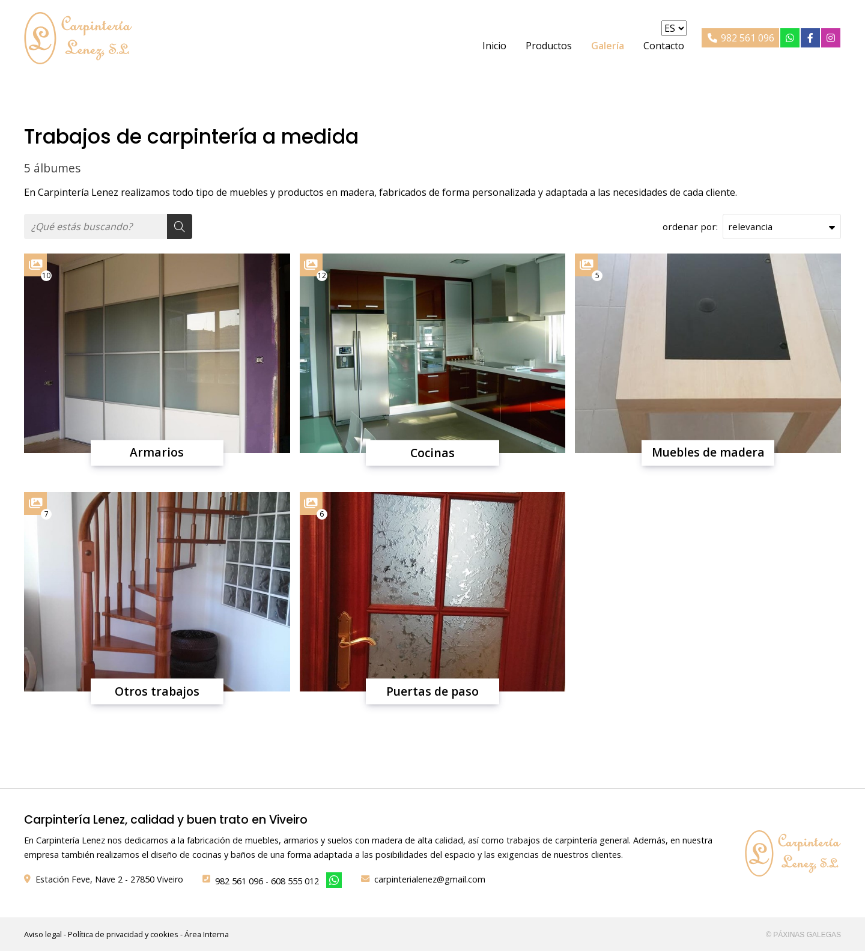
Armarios (157, 453)
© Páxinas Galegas (803, 935)
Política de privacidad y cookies (123, 934)
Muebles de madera (708, 453)
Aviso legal (43, 934)
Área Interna (206, 934)
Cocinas (432, 453)
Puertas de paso (432, 691)
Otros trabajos (157, 691)
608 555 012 (295, 881)
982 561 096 (239, 881)
